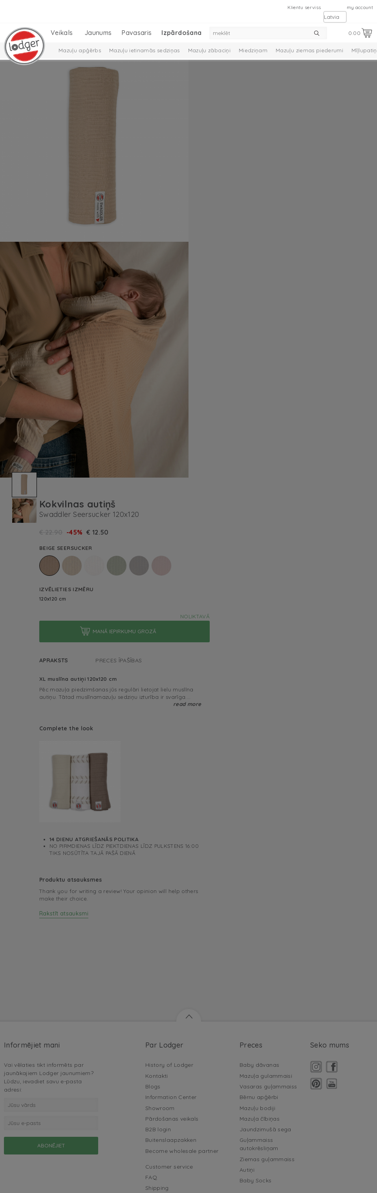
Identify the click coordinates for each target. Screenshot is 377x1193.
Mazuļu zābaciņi (209, 50)
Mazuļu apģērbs (80, 50)
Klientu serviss (304, 7)
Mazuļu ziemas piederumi (309, 50)
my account (360, 7)
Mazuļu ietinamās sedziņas (144, 50)
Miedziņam (253, 50)
